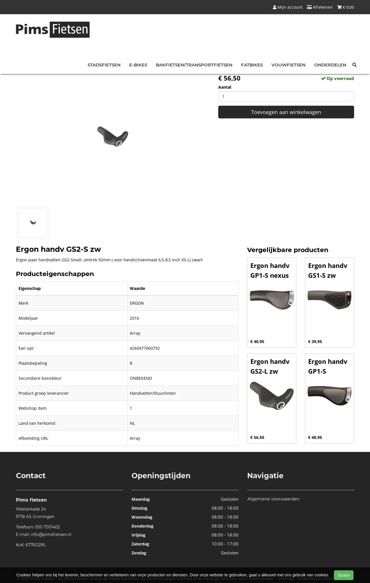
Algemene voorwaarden (273, 499)
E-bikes (138, 65)
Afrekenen (320, 7)
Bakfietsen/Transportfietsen (194, 65)
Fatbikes (252, 65)
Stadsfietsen (104, 65)
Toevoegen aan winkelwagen (286, 112)
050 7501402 (47, 527)
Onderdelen (330, 65)
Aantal (224, 87)
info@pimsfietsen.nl (51, 534)
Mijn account (288, 7)
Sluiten (344, 575)
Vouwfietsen (288, 65)
